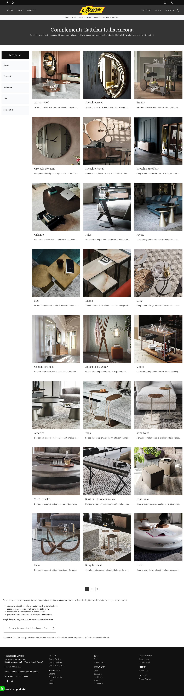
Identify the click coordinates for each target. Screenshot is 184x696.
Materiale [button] (7, 87)
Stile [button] (5, 98)
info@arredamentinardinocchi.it (25, 671)
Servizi (20, 10)
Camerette (98, 683)
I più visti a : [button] (8, 109)
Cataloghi (169, 10)
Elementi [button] (7, 76)
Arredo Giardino (145, 679)
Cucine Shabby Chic (57, 665)
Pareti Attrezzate (55, 677)
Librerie (52, 673)
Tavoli (96, 656)
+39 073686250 (14, 666)
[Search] (177, 10)
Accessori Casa (76, 17)
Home (67, 17)
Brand (158, 10)
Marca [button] (6, 65)
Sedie (96, 659)
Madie (51, 680)
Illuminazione (144, 659)
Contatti (31, 10)
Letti (96, 670)
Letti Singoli (98, 677)
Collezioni (146, 10)
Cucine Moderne (55, 662)
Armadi (97, 680)
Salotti (51, 683)
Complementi (86, 17)
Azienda (10, 10)
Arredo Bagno (99, 662)
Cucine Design (55, 659)
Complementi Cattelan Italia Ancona (106, 17)
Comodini (98, 674)
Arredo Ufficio (144, 670)
